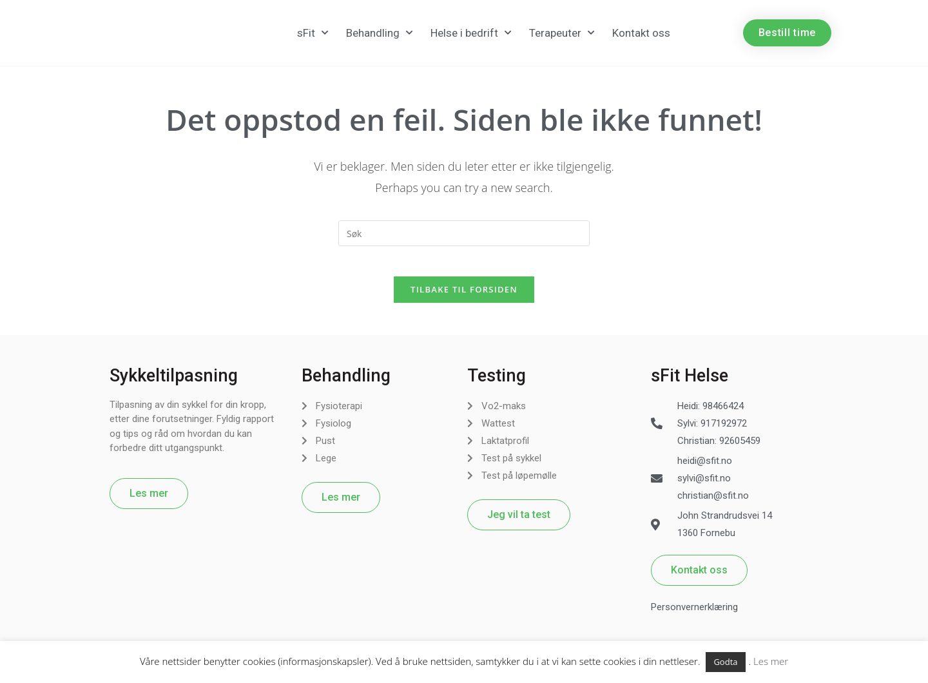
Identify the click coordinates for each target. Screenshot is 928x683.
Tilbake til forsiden (464, 297)
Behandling (379, 33)
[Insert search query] (464, 233)
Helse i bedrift (470, 33)
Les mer (770, 661)
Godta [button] (725, 662)
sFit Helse (689, 384)
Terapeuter (561, 33)
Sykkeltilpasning (174, 384)
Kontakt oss (641, 32)
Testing (496, 384)
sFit (312, 33)
